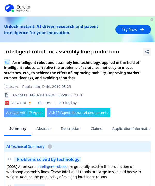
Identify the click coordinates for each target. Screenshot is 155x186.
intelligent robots (52, 166)
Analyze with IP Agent (24, 112)
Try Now (133, 29)
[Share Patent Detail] (147, 52)
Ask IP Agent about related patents (78, 112)
